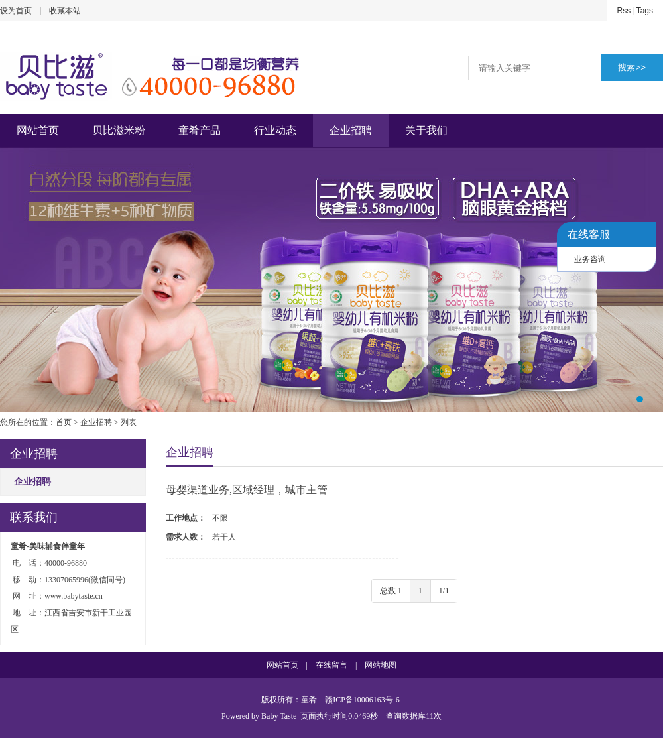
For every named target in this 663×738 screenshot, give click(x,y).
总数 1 (391, 590)
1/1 (444, 590)
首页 (64, 422)
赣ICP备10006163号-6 (362, 699)
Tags (644, 10)
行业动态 (275, 130)
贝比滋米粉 (118, 130)
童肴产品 (199, 130)
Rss (624, 10)
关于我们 (426, 130)
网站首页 (38, 130)
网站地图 (380, 665)
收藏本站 (65, 10)
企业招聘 (351, 130)
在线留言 (331, 665)
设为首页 (16, 10)
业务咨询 (590, 259)
